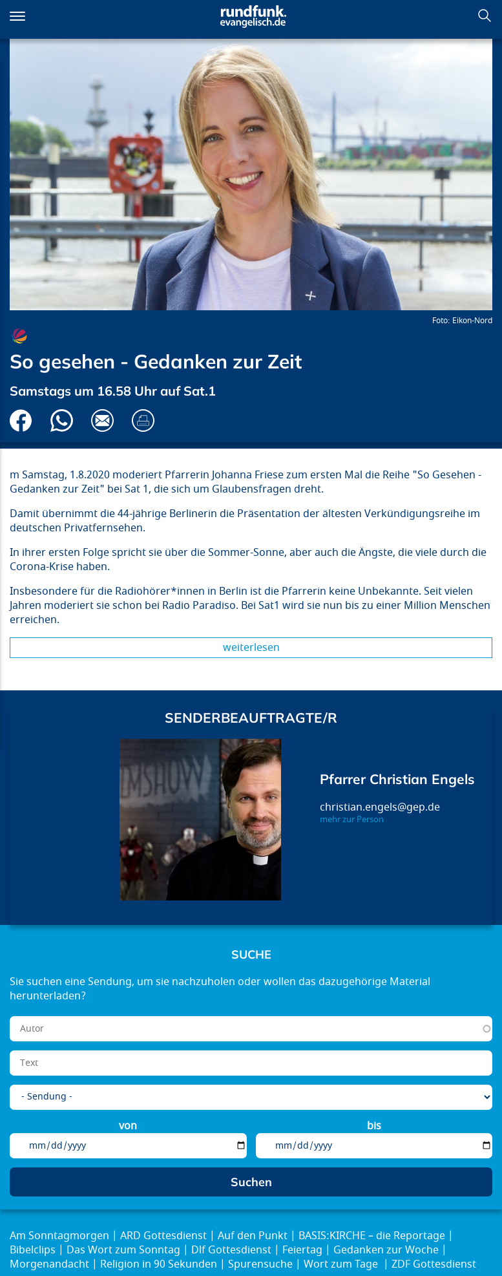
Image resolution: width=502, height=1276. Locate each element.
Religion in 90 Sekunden (158, 1264)
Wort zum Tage (342, 1264)
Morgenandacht (49, 1264)
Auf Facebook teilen (21, 420)
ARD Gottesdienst (163, 1236)
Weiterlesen (251, 647)
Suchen (484, 15)
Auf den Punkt (253, 1236)
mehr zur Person (352, 819)
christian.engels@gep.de (380, 807)
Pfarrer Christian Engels (397, 779)
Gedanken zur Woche (386, 1250)
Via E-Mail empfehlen (102, 420)
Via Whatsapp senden (61, 420)
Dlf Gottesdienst (231, 1250)
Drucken (143, 420)
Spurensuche (260, 1264)
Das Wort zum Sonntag (123, 1250)
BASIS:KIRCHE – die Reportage (371, 1236)
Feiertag (302, 1250)
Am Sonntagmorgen (59, 1236)
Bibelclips (33, 1250)
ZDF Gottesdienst (434, 1264)
